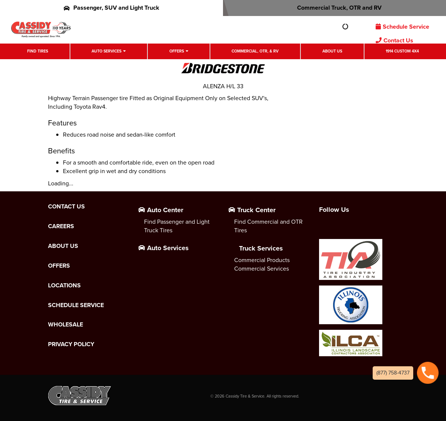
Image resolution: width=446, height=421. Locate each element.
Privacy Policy (71, 344)
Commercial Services (261, 268)
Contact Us (394, 40)
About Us (332, 51)
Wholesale (65, 324)
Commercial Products (262, 260)
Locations (64, 285)
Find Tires (37, 51)
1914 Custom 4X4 (402, 51)
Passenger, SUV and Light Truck (111, 7)
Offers (176, 51)
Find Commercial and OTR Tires (268, 226)
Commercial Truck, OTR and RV (334, 7)
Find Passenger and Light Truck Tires (177, 226)
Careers (61, 226)
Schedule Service (402, 26)
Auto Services (106, 51)
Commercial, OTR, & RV (255, 51)
